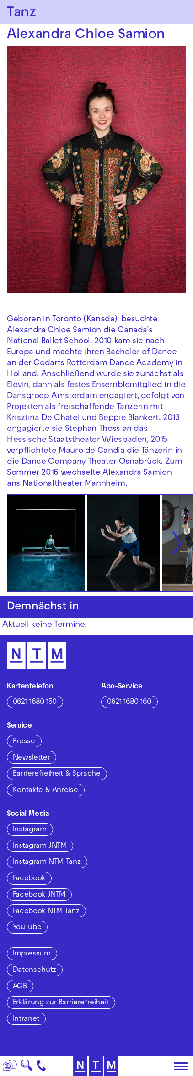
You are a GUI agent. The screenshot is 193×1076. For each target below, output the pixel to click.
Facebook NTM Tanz (46, 911)
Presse (24, 741)
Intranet (26, 1019)
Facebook (29, 878)
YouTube (27, 927)
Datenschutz (34, 970)
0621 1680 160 (129, 702)
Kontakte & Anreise (45, 790)
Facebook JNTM (39, 895)
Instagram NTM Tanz (47, 862)
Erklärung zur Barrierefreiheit (61, 1003)
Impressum (32, 954)
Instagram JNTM (40, 846)
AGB (20, 987)
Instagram (30, 830)
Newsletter (31, 758)
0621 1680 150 (35, 702)
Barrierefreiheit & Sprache (57, 774)
